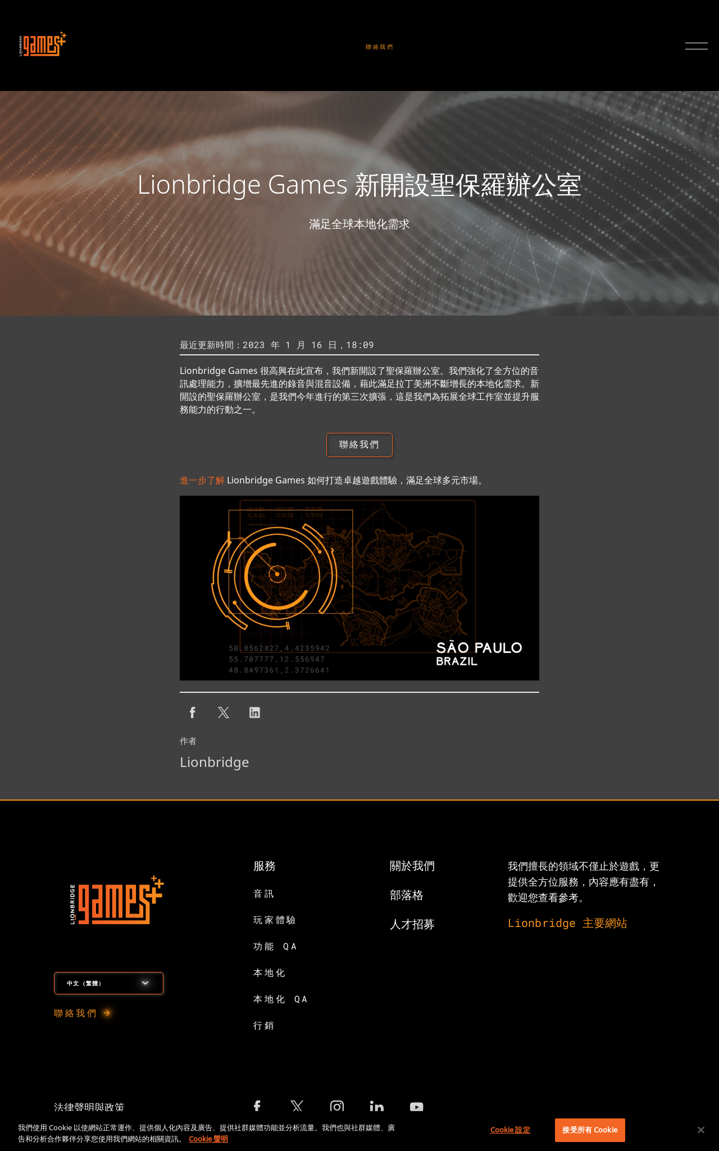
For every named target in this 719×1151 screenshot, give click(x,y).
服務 (264, 866)
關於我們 (412, 866)
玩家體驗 (275, 920)
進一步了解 (202, 481)
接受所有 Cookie (589, 1130)
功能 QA (275, 947)
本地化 (269, 973)
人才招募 (412, 924)
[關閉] (701, 1129)
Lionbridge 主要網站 (568, 923)
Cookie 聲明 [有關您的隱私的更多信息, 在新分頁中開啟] (208, 1139)
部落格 (407, 895)
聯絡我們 (380, 47)
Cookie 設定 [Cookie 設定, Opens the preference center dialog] (510, 1130)
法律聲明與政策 (89, 1108)
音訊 (264, 894)
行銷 (264, 1026)
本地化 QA (281, 1000)
